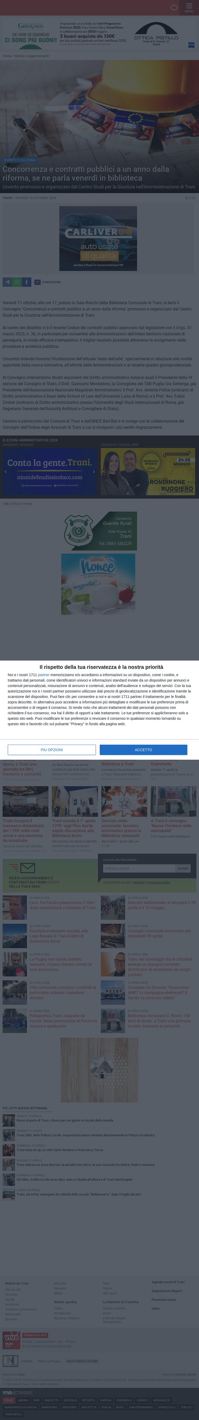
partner (43, 675)
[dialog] (99, 710)
